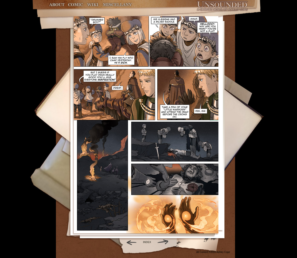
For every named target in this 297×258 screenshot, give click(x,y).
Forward (164, 242)
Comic (75, 4)
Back (129, 242)
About (57, 4)
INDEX (147, 242)
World (93, 4)
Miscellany (117, 4)
